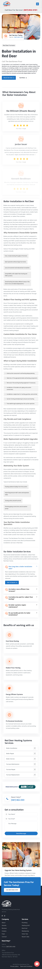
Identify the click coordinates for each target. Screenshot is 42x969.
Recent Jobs (25, 936)
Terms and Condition (26, 966)
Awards (4, 925)
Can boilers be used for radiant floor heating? (19, 598)
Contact (4, 936)
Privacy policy (14, 966)
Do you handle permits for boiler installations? (17, 614)
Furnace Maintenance (21, 764)
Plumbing (24, 922)
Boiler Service (21, 759)
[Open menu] (37, 4)
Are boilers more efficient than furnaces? (17, 590)
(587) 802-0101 (18, 37)
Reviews (4, 928)
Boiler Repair (21, 753)
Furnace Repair (21, 769)
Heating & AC (26, 925)
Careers (4, 931)
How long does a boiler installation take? (18, 567)
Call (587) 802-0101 (12, 890)
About (3, 922)
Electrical (24, 928)
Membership (25, 931)
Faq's (3, 934)
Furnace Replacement (21, 775)
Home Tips (25, 934)
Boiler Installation (21, 748)
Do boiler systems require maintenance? (15, 606)
